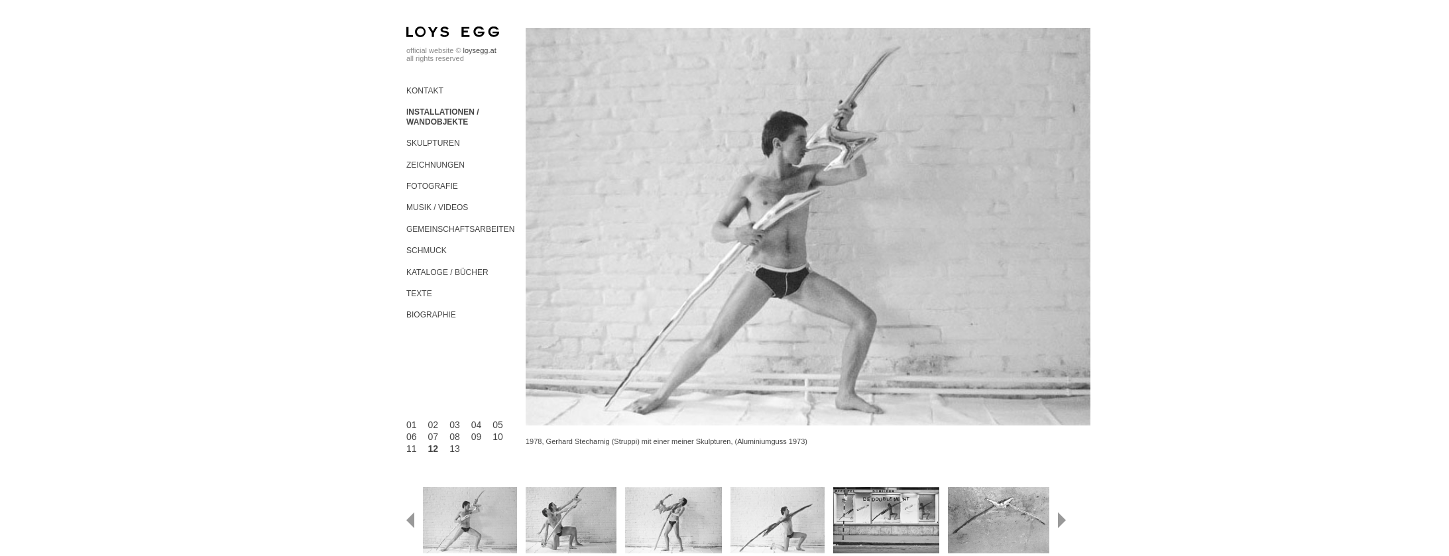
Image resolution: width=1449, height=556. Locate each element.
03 (454, 424)
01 (411, 424)
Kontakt (424, 90)
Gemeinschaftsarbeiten (460, 229)
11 (411, 448)
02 (433, 424)
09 (476, 436)
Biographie (431, 314)
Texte (419, 293)
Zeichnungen (435, 165)
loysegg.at (479, 50)
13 (454, 448)
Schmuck (426, 250)
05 (498, 424)
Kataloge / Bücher (447, 272)
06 (411, 436)
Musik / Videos (437, 207)
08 (454, 436)
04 (476, 424)
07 (433, 436)
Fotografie (432, 186)
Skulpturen (433, 143)
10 (498, 436)
